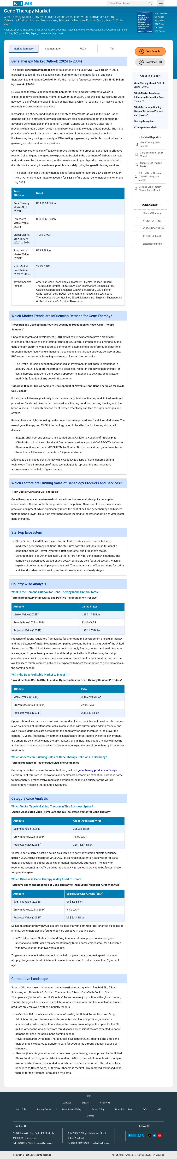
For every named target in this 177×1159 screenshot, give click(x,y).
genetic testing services (104, 165)
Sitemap (90, 1116)
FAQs (83, 48)
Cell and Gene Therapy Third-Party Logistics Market (148, 176)
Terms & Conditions (123, 1109)
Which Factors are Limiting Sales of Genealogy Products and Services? (149, 111)
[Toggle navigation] (160, 3)
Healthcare (160, 20)
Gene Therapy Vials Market (147, 144)
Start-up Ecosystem (144, 121)
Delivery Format (44, 1109)
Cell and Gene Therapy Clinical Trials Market (148, 189)
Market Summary (24, 48)
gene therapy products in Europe (97, 770)
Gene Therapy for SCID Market (149, 154)
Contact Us (105, 1103)
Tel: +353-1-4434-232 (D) (78, 1143)
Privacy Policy (98, 1109)
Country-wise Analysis (145, 127)
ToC (112, 48)
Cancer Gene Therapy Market (148, 165)
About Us (67, 1103)
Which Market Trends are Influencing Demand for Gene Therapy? (149, 97)
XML (160, 1109)
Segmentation (53, 48)
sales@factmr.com (45, 1143)
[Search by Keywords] (130, 3)
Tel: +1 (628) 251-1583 (23, 1143)
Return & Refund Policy (71, 1109)
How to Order (20, 1109)
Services (85, 1103)
